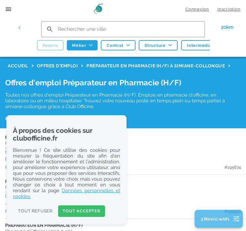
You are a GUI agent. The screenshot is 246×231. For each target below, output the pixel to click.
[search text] (123, 29)
